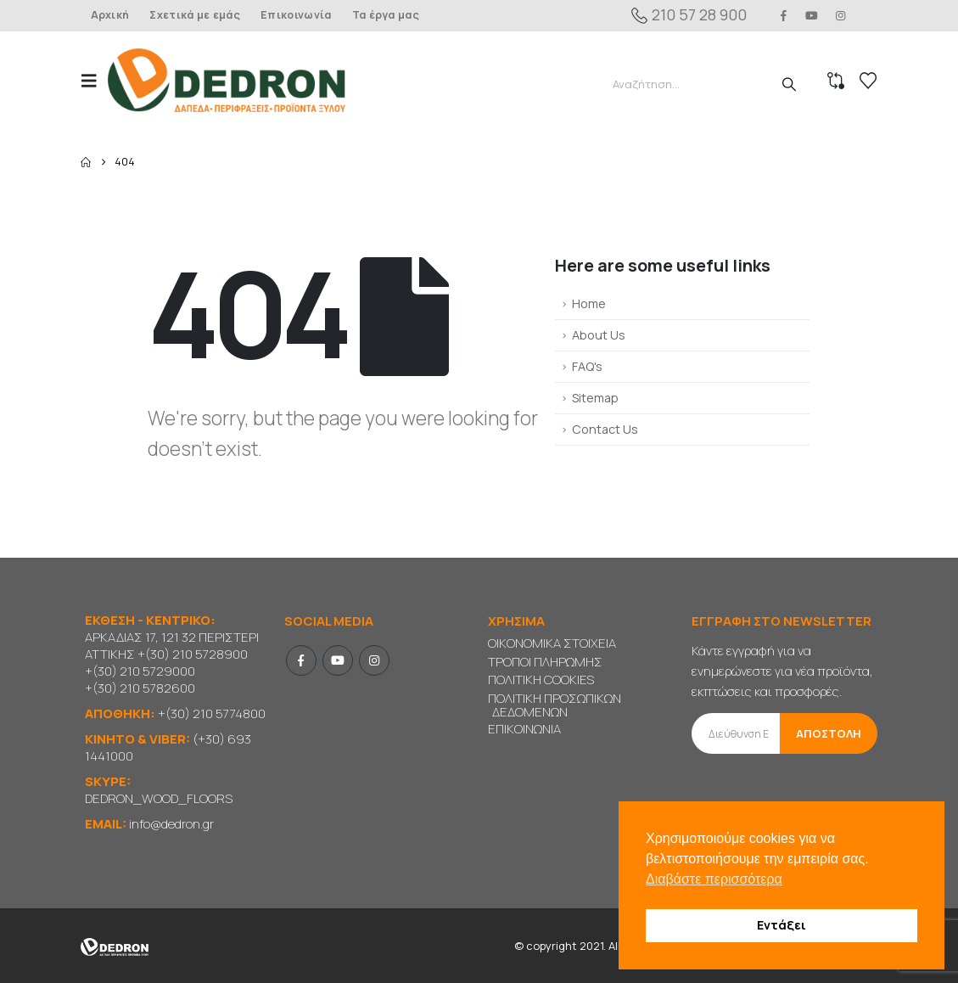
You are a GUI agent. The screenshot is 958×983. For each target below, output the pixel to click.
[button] (94, 80)
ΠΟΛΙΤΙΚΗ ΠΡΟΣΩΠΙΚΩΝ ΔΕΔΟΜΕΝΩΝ (554, 705)
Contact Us (605, 429)
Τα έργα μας (385, 15)
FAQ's (587, 366)
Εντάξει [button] (781, 925)
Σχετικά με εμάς (194, 15)
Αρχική (110, 15)
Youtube (337, 660)
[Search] (789, 84)
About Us (598, 335)
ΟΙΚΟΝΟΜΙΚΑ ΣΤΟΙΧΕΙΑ (552, 643)
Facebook (301, 660)
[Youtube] (812, 15)
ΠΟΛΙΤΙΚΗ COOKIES (541, 679)
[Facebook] (784, 15)
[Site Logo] (226, 80)
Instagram (374, 660)
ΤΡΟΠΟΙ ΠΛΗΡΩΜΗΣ (545, 662)
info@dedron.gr (171, 824)
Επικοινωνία (296, 15)
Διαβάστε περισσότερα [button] (714, 879)
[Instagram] (840, 15)
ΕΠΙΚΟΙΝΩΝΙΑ (524, 729)
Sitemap (595, 398)
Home (589, 303)
